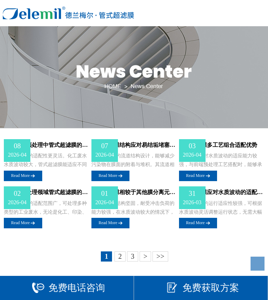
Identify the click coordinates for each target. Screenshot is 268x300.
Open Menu (257, 13)
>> (160, 256)
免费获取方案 (202, 288)
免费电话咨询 (68, 288)
